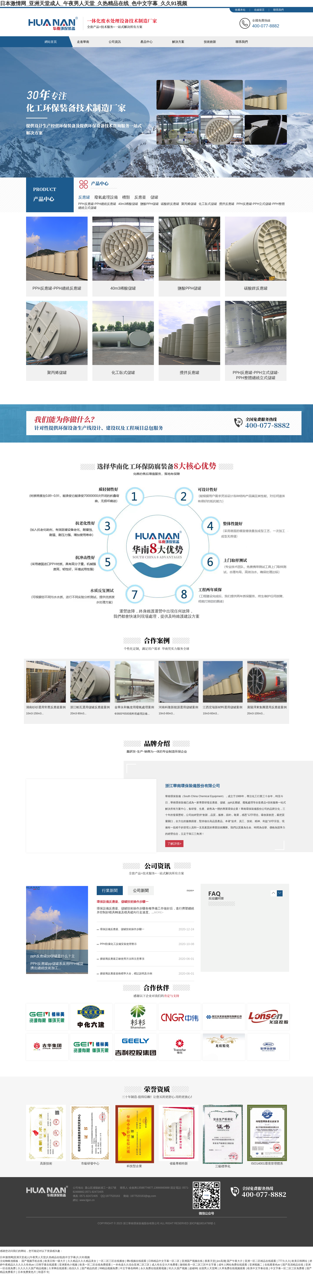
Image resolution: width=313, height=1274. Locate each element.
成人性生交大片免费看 (165, 1264)
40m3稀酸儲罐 (128, 204)
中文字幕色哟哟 (129, 1268)
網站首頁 (51, 41)
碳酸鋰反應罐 (170, 204)
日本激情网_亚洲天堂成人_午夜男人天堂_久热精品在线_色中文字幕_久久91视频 (93, 3)
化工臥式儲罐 (208, 204)
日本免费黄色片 (27, 1272)
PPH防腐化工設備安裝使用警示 (118, 944)
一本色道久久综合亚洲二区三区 (131, 1264)
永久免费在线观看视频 (153, 1268)
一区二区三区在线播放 (111, 1260)
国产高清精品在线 (293, 1264)
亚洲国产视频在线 (192, 1260)
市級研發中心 (90, 1163)
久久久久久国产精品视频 (32, 1268)
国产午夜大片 (235, 1260)
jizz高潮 (220, 1260)
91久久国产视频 (178, 1268)
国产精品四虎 (90, 1268)
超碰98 (193, 1268)
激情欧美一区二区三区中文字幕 (198, 1264)
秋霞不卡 (43, 1272)
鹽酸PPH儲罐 (149, 204)
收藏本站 (240, 9)
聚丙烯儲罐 (188, 204)
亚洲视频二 (256, 1264)
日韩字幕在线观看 (47, 1264)
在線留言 (259, 9)
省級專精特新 (179, 1163)
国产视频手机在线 (32, 1260)
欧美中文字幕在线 (258, 1268)
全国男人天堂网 (208, 1268)
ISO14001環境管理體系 (267, 1163)
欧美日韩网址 (300, 1260)
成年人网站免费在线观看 (233, 1264)
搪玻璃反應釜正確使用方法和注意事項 (122, 958)
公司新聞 (141, 890)
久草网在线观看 (58, 1268)
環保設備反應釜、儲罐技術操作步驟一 (122, 901)
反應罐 (84, 197)
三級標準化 (222, 1166)
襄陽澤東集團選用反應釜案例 (267, 707)
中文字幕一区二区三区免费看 (287, 1268)
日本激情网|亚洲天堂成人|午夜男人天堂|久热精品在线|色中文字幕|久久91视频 (45, 1257)
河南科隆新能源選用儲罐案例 (178, 707)
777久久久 (284, 1260)
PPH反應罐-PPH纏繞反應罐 (97, 204)
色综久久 (74, 1268)
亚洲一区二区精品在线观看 (261, 1260)
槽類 (126, 197)
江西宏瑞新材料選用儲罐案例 (222, 707)
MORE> (158, 912)
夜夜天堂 (210, 1260)
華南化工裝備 (92, 23)
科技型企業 (134, 1166)
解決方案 (178, 41)
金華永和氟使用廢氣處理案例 (134, 707)
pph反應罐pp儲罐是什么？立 (52, 956)
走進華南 (83, 41)
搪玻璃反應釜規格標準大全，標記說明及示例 (126, 973)
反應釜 (140, 197)
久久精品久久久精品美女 (82, 1260)
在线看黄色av (273, 1264)
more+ (190, 890)
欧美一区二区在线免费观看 (96, 1264)
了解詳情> (174, 843)
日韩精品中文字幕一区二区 (164, 1260)
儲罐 (154, 197)
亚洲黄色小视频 (68, 1264)
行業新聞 (110, 890)
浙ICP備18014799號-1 (202, 1223)
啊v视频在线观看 (137, 1260)
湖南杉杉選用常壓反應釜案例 (46, 707)
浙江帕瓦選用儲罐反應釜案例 (90, 707)
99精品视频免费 (109, 1268)
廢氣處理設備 (106, 197)
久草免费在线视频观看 (232, 1268)
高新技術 (46, 1163)
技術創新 (210, 41)
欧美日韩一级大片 (55, 1260)
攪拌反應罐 (226, 204)
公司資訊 (115, 41)
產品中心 (146, 41)
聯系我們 (278, 9)
